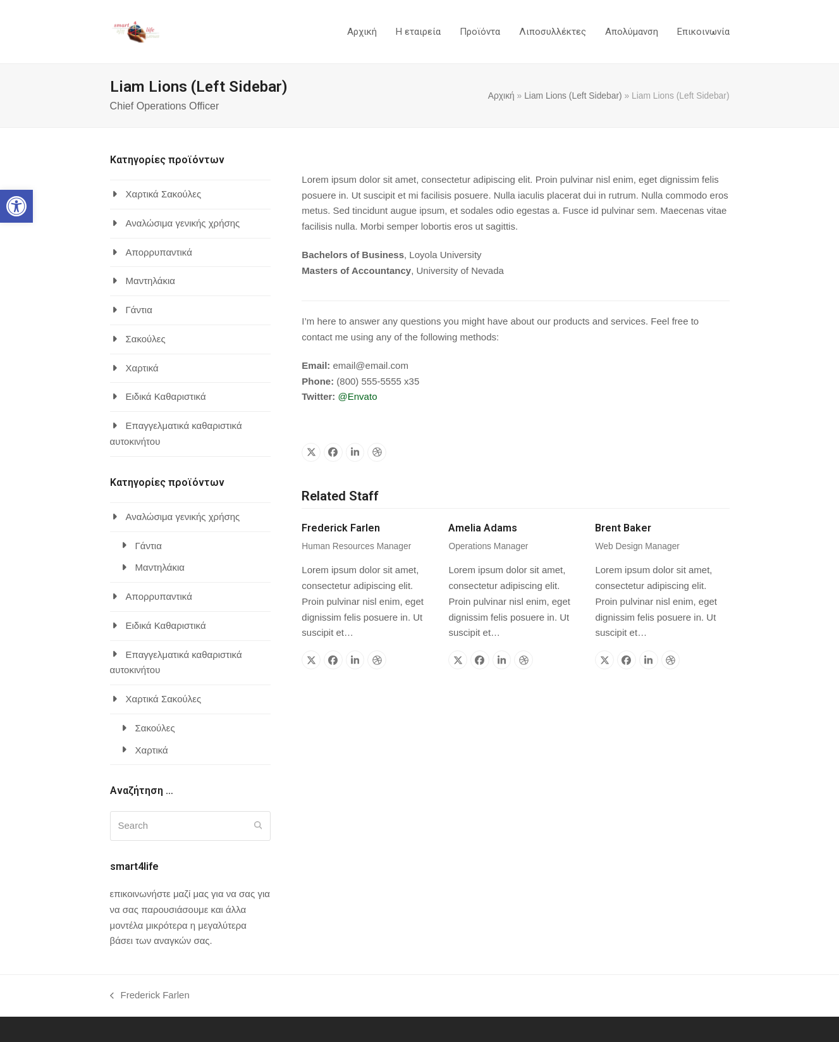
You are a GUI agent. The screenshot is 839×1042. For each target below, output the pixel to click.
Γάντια (139, 309)
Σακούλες (146, 338)
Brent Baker (623, 528)
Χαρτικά (142, 368)
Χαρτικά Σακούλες (164, 194)
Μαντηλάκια (150, 280)
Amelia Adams (482, 528)
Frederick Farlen (341, 528)
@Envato (357, 396)
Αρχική (501, 95)
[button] (16, 206)
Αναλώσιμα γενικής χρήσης (183, 223)
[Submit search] (258, 825)
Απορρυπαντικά (159, 252)
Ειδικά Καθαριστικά (166, 396)
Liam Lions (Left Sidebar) (573, 95)
